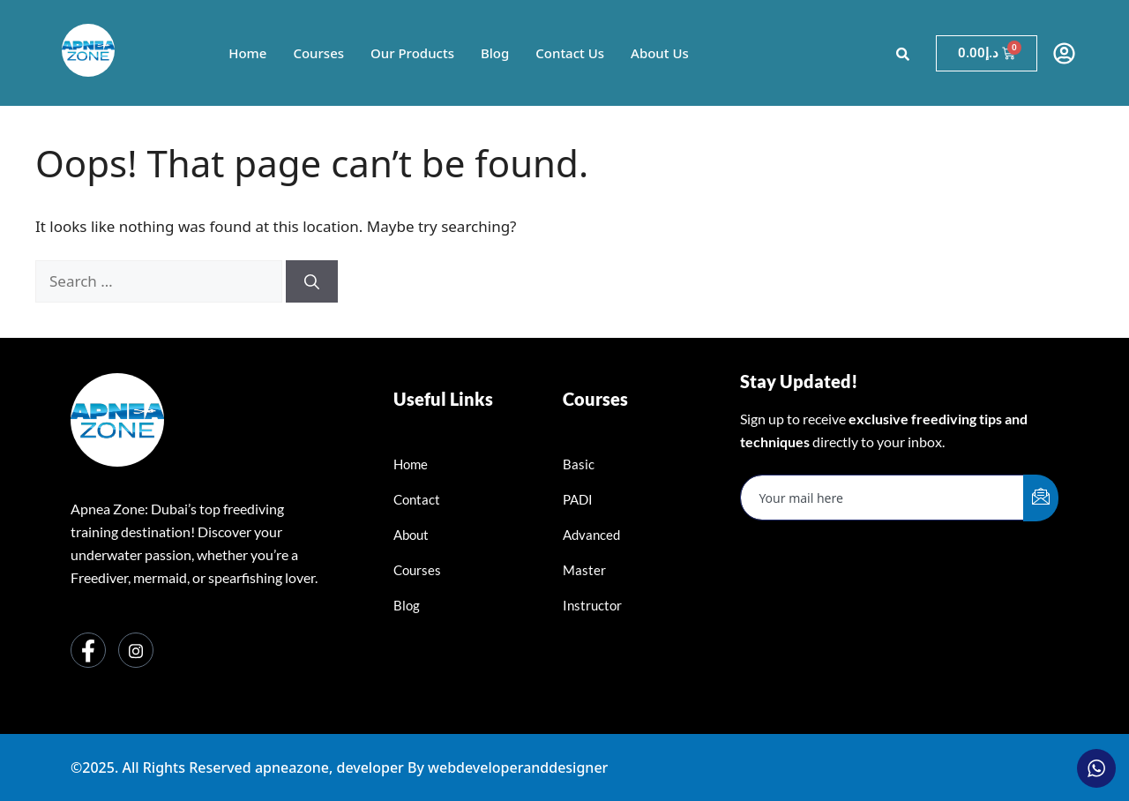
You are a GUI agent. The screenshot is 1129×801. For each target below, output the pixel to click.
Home (247, 53)
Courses (318, 53)
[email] (882, 497)
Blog (495, 53)
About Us (660, 53)
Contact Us (569, 53)
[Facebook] (88, 650)
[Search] (312, 281)
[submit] (1040, 498)
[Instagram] (135, 650)
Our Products (412, 53)
